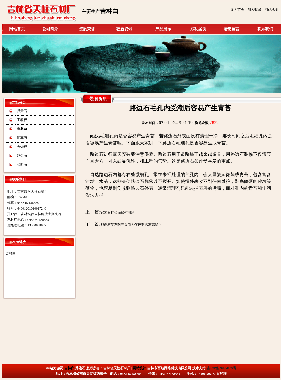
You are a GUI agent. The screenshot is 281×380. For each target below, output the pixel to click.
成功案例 (198, 29)
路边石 (22, 155)
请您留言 (231, 29)
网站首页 (17, 29)
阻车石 (22, 138)
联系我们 (265, 29)
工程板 (22, 120)
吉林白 (11, 253)
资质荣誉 (87, 29)
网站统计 (139, 368)
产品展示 (163, 29)
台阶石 (22, 165)
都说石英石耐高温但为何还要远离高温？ (131, 225)
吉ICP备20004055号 (221, 368)
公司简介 (50, 29)
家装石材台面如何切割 (117, 213)
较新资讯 (124, 29)
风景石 (22, 111)
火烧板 (22, 147)
